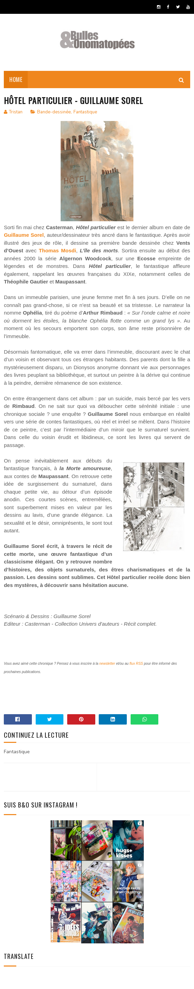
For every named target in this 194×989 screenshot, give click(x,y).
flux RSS (136, 663)
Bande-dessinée (54, 112)
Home (15, 79)
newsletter (107, 663)
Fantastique (85, 112)
